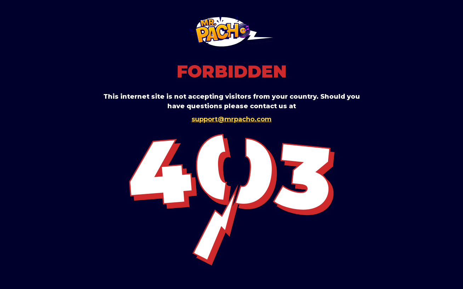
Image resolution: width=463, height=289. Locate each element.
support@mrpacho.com (231, 119)
